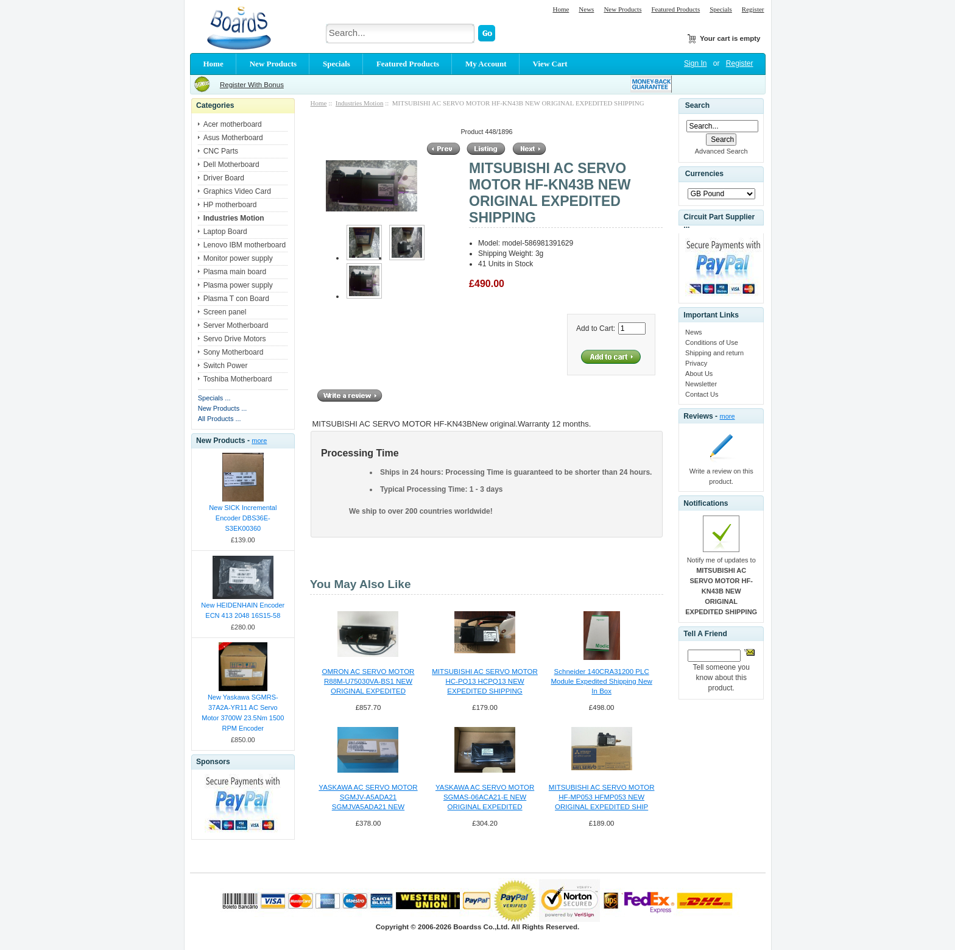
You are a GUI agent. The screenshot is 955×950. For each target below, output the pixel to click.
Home (560, 9)
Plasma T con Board (236, 298)
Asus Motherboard (233, 137)
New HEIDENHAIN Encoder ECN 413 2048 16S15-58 (242, 610)
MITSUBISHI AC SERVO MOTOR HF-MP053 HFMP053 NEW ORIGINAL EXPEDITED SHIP (602, 797)
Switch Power (225, 365)
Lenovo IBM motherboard (244, 245)
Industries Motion (360, 103)
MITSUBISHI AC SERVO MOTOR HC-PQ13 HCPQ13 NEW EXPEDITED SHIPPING (485, 681)
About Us (699, 373)
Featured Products (675, 9)
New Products (622, 9)
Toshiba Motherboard (237, 379)
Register (753, 9)
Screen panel (225, 312)
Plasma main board (234, 272)
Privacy (696, 363)
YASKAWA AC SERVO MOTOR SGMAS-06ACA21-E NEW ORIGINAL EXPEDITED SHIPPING (484, 798)
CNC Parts (220, 151)
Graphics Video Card (237, 191)
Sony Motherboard (233, 352)
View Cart (550, 63)
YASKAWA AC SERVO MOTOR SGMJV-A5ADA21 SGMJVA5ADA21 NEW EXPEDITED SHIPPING (368, 798)
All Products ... (219, 418)
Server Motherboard (236, 325)
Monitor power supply (238, 258)
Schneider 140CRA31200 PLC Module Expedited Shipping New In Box (601, 681)
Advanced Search (721, 151)
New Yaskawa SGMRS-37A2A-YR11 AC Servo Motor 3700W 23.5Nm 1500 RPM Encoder (243, 712)
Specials (721, 9)
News (586, 9)
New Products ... (222, 408)
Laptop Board (225, 231)
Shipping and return (714, 352)
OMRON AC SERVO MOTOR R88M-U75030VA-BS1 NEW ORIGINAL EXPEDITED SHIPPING (368, 682)
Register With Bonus (252, 84)
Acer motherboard (232, 124)
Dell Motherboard (231, 164)
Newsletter (701, 384)
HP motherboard (230, 204)
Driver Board (223, 178)
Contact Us (701, 394)
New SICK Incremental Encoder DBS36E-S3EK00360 (243, 518)
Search (697, 105)
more (259, 440)
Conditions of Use (711, 342)
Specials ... (214, 398)
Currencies (704, 174)
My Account (486, 63)
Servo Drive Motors (234, 339)
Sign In (695, 63)
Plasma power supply (238, 285)
